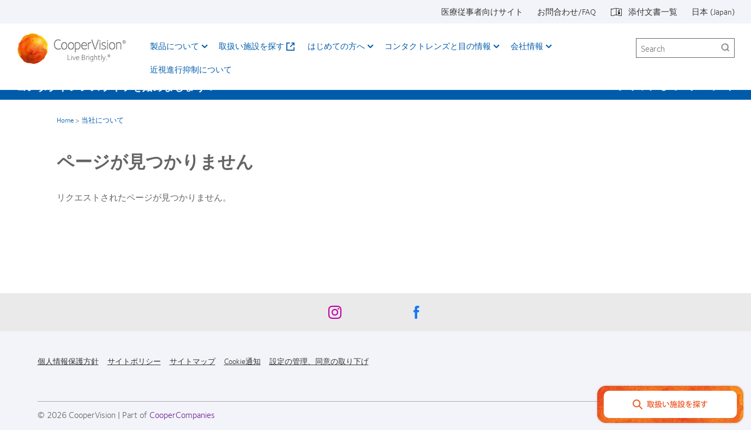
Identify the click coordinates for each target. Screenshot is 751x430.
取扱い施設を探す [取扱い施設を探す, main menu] (251, 45)
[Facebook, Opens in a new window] (416, 315)
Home (65, 119)
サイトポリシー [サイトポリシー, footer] (134, 361)
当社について (102, 119)
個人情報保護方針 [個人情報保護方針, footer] (68, 361)
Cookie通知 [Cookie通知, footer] (242, 361)
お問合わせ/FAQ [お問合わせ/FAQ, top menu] (566, 11)
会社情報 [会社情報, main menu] (526, 45)
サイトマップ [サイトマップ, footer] (192, 361)
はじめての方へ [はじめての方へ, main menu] (336, 45)
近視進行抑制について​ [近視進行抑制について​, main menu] (191, 69)
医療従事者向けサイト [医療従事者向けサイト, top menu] (482, 11)
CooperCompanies (182, 414)
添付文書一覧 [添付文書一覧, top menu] (652, 11)
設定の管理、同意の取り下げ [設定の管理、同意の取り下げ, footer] (319, 361)
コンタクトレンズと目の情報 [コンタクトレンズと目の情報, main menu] (437, 45)
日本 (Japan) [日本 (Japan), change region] (713, 11)
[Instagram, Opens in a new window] (335, 315)
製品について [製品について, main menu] (174, 45)
